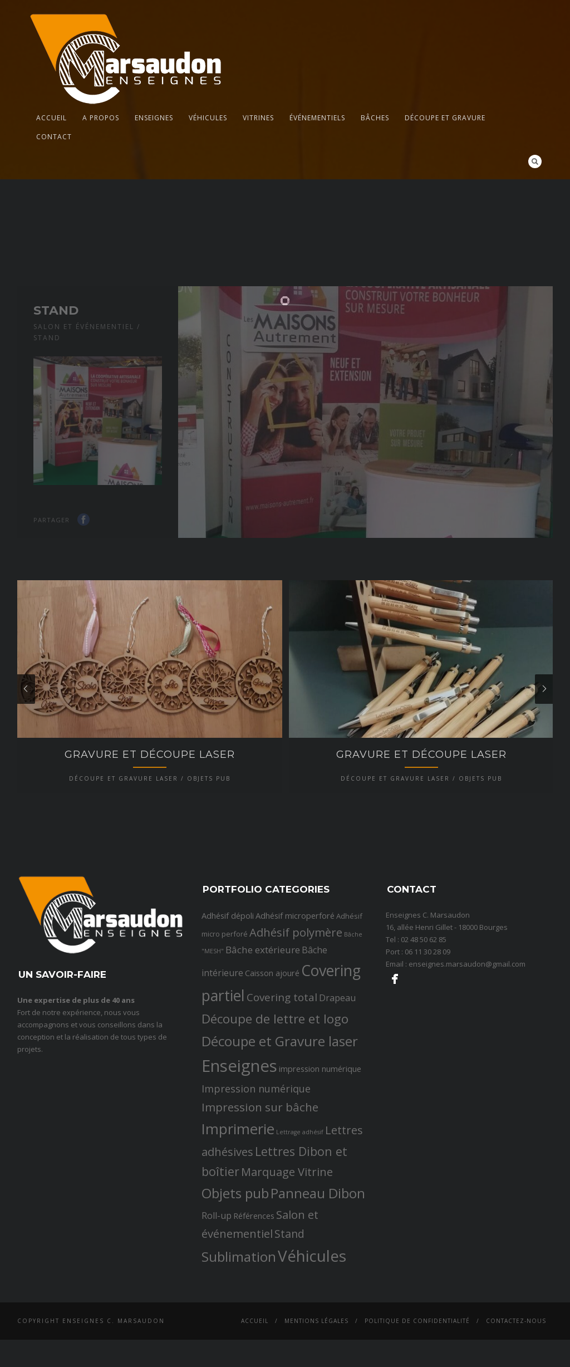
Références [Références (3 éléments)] (253, 1290)
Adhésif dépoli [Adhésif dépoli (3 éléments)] (228, 990)
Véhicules (208, 118)
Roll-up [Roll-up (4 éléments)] (217, 1291)
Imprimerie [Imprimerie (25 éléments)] (238, 1204)
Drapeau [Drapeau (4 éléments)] (337, 1073)
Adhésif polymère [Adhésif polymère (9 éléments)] (295, 1007)
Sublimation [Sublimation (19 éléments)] (239, 1332)
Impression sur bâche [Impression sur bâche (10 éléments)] (260, 1182)
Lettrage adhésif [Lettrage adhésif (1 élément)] (299, 1208)
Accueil (51, 118)
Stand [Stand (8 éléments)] (289, 1308)
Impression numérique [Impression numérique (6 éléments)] (256, 1164)
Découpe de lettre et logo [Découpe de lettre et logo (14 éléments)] (275, 1094)
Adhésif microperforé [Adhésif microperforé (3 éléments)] (295, 990)
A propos (100, 118)
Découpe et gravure (445, 118)
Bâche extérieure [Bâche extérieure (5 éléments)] (262, 1025)
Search (535, 161)
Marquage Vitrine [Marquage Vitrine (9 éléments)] (287, 1247)
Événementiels (317, 118)
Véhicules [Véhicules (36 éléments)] (312, 1331)
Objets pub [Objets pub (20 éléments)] (235, 1268)
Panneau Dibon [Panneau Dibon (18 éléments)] (318, 1268)
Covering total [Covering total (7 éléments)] (282, 1072)
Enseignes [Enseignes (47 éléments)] (239, 1141)
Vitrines (258, 118)
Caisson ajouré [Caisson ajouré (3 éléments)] (272, 1048)
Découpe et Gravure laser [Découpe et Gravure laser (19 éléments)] (280, 1117)
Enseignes (154, 118)
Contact (54, 136)
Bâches (375, 118)
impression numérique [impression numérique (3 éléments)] (320, 1144)
